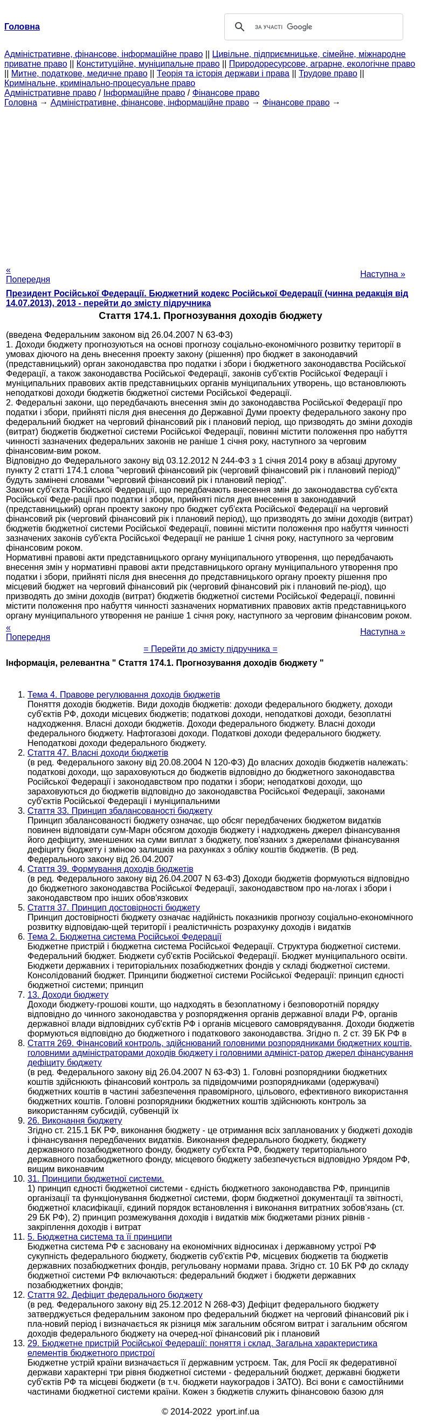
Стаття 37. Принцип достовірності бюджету (113, 907)
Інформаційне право (144, 92)
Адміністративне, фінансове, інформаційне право (103, 54)
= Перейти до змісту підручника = (210, 648)
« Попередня (28, 274)
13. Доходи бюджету (67, 994)
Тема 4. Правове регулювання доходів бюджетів (123, 694)
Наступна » (382, 274)
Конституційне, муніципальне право (148, 63)
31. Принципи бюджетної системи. (95, 1178)
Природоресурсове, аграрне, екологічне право (322, 63)
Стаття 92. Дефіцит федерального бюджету (115, 1294)
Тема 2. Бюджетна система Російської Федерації (124, 936)
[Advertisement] (210, 183)
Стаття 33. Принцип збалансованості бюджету (119, 810)
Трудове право (328, 73)
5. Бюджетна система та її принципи (99, 1236)
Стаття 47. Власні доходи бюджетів (97, 752)
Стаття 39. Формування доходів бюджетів (110, 868)
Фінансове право (226, 92)
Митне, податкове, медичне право (79, 73)
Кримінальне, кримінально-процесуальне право (99, 83)
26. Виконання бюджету (74, 1120)
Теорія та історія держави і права (223, 73)
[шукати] (312, 26)
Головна (20, 102)
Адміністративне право (50, 92)
